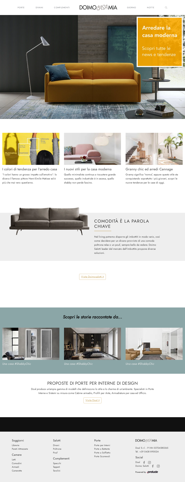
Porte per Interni (102, 445)
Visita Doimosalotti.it (92, 277)
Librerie (15, 445)
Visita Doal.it (92, 400)
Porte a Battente (102, 449)
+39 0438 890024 (149, 451)
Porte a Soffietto (102, 452)
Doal (137, 462)
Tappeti (56, 467)
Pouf (55, 452)
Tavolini (56, 470)
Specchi (57, 463)
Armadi (15, 467)
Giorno (131, 7)
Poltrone (57, 449)
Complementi (62, 7)
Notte (150, 7)
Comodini (17, 463)
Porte (21, 7)
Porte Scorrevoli (102, 456)
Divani (39, 7)
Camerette (17, 470)
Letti (14, 459)
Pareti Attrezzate (20, 449)
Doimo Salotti (142, 466)
